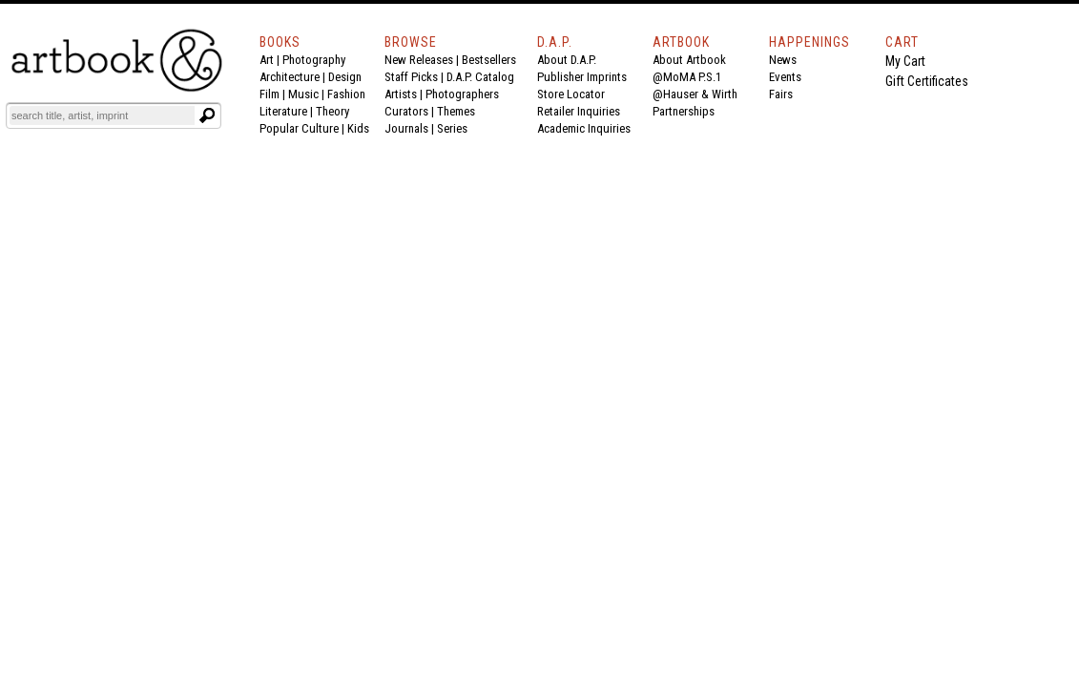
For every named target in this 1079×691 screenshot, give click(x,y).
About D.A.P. (566, 59)
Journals (406, 128)
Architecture (289, 77)
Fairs (781, 94)
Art (266, 59)
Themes (456, 111)
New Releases (418, 59)
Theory (332, 111)
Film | (273, 94)
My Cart (905, 61)
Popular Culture (299, 128)
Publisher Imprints (582, 77)
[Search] (102, 115)
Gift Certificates (926, 81)
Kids (358, 128)
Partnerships (684, 111)
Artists (400, 94)
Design (345, 77)
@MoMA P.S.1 (687, 77)
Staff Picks (411, 77)
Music (303, 94)
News (783, 59)
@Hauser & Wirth (695, 94)
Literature (283, 111)
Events (785, 77)
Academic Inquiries (584, 128)
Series (452, 128)
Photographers (462, 94)
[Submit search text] (207, 115)
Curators (406, 111)
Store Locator (571, 94)
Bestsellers (489, 59)
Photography (313, 59)
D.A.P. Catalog (480, 77)
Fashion (346, 94)
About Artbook (689, 59)
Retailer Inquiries (578, 111)
